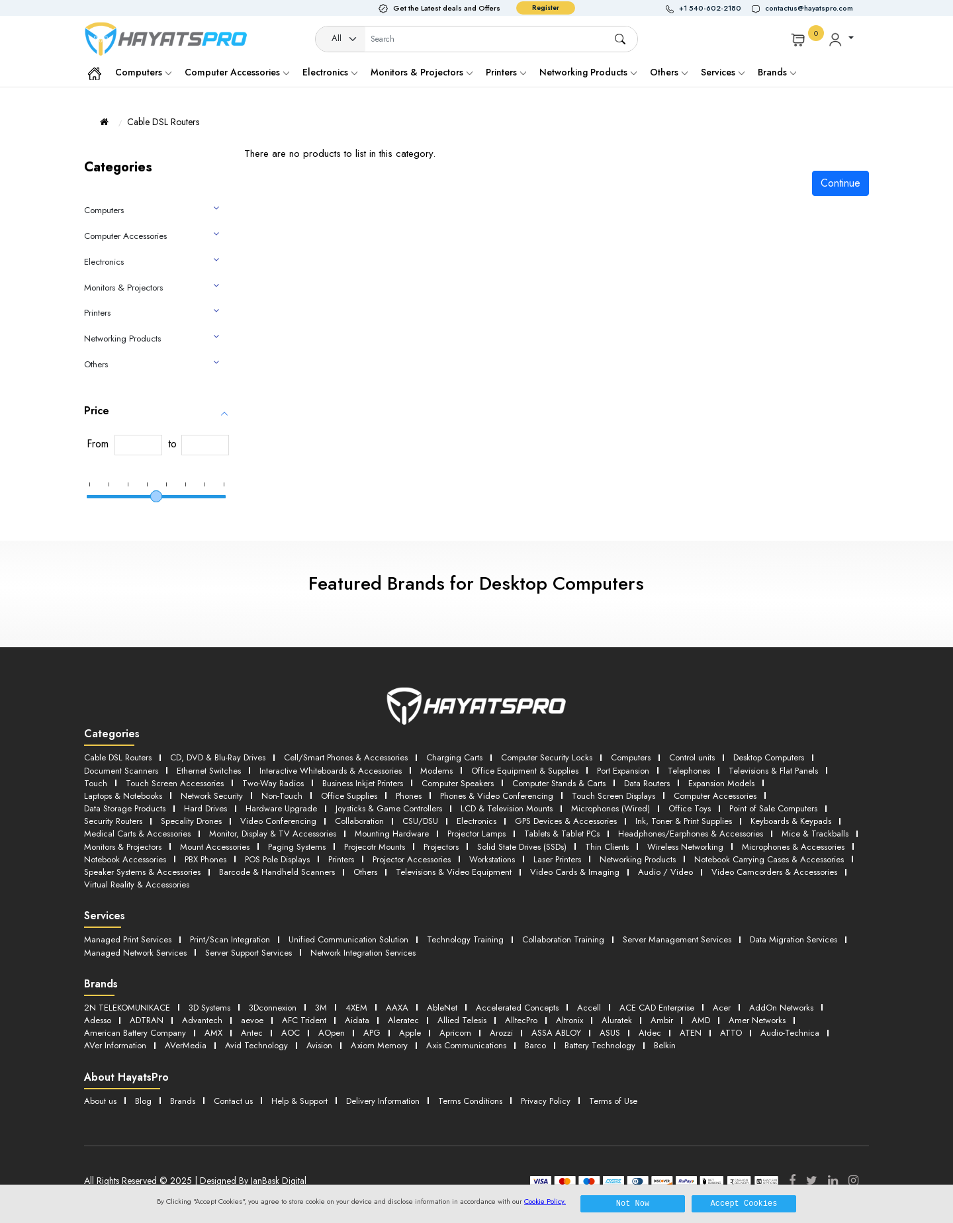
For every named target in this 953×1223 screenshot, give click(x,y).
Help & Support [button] (299, 1101)
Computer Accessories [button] (715, 796)
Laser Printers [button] (557, 859)
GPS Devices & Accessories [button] (566, 821)
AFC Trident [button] (304, 1020)
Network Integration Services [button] (363, 952)
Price (96, 410)
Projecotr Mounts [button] (374, 846)
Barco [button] (535, 1045)
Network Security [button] (212, 796)
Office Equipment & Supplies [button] (524, 770)
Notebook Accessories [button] (125, 859)
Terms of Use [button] (613, 1101)
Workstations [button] (492, 859)
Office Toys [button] (689, 808)
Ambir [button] (662, 1020)
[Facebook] (792, 1180)
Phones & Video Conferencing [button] (496, 796)
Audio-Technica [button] (789, 1032)
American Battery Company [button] (135, 1032)
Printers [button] (341, 859)
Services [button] (723, 72)
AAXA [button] (397, 1007)
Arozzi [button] (501, 1032)
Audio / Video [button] (665, 872)
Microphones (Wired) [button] (610, 808)
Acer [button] (722, 1007)
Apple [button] (410, 1032)
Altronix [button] (569, 1020)
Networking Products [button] (638, 859)
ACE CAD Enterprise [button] (656, 1007)
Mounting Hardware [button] (392, 833)
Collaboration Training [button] (563, 939)
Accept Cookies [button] (744, 1203)
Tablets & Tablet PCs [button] (562, 833)
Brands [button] (777, 72)
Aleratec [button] (403, 1020)
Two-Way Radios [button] (273, 783)
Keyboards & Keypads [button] (790, 821)
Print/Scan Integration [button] (230, 939)
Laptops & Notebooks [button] (123, 796)
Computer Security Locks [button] (546, 757)
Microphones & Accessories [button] (793, 846)
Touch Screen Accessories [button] (175, 783)
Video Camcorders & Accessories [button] (774, 872)
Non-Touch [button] (281, 796)
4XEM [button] (356, 1007)
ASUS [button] (610, 1032)
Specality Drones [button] (191, 821)
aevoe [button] (252, 1020)
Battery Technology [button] (600, 1045)
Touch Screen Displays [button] (613, 796)
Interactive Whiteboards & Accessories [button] (330, 770)
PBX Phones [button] (205, 859)
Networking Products (588, 72)
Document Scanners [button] (121, 770)
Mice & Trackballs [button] (815, 833)
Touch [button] (95, 783)
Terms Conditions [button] (470, 1101)
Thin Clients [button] (607, 846)
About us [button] (100, 1101)
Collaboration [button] (359, 821)
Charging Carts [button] (454, 757)
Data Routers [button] (647, 783)
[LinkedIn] (833, 1180)
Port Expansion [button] (623, 770)
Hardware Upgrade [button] (281, 808)
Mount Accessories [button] (215, 846)
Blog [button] (143, 1101)
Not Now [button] (632, 1203)
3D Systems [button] (209, 1007)
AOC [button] (290, 1032)
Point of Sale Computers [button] (773, 808)
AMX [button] (213, 1032)
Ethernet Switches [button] (209, 770)
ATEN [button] (691, 1032)
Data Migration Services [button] (793, 939)
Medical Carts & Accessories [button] (137, 833)
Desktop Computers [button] (768, 757)
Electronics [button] (476, 821)
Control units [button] (692, 757)
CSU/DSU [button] (420, 821)
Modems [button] (436, 770)
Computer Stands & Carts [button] (559, 783)
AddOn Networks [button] (781, 1007)
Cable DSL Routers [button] (118, 757)
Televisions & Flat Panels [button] (773, 770)
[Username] (489, 39)
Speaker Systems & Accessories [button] (142, 872)
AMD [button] (701, 1020)
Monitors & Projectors (422, 72)
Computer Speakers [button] (458, 783)
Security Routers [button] (113, 821)
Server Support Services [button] (248, 952)
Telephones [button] (689, 770)
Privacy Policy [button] (545, 1101)
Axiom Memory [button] (379, 1045)
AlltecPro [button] (521, 1020)
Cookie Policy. (545, 1201)
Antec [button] (252, 1032)
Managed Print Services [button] (127, 939)
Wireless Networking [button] (685, 846)
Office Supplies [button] (349, 796)
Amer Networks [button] (757, 1020)
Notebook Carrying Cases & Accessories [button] (769, 859)
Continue (840, 183)
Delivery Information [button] (383, 1101)
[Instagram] (853, 1180)
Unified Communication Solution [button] (348, 939)
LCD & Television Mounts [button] (507, 808)
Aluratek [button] (617, 1020)
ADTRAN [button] (146, 1020)
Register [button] (545, 8)
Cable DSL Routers (163, 121)
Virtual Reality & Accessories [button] (136, 884)
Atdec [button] (650, 1032)
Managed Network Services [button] (135, 952)
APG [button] (372, 1032)
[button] (709, 8)
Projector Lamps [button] (476, 833)
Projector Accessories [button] (412, 859)
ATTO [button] (731, 1032)
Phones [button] (409, 796)
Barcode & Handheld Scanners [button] (277, 872)
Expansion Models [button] (721, 783)
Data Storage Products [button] (124, 808)
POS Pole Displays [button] (277, 859)
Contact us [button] (233, 1101)
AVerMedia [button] (185, 1045)
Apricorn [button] (455, 1032)
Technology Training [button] (465, 939)
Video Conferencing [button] (278, 821)
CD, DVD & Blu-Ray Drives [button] (217, 757)
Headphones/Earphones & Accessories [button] (690, 833)
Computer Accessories (237, 72)
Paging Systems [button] (297, 846)
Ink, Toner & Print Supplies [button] (683, 821)
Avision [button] (319, 1045)
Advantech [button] (202, 1020)
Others (669, 72)
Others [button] (365, 872)
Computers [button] (631, 757)
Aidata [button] (357, 1020)
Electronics (329, 72)
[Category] (341, 39)
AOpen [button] (331, 1032)
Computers (143, 72)
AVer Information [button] (115, 1045)
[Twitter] (811, 1180)
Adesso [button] (97, 1020)
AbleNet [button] (442, 1007)
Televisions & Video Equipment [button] (454, 872)
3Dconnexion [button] (272, 1007)
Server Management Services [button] (677, 939)
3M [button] (321, 1007)
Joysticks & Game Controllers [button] (389, 808)
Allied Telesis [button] (461, 1020)
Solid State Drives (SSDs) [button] (522, 846)
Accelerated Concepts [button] (517, 1007)
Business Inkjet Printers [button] (362, 783)
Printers (506, 72)
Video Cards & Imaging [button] (574, 872)
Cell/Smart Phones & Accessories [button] (346, 757)
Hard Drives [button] (205, 808)
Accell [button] (589, 1007)
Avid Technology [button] (256, 1045)
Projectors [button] (441, 846)
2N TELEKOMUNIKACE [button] (127, 1007)
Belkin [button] (665, 1045)
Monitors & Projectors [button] (122, 846)
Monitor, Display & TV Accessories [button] (272, 833)
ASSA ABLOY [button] (556, 1032)
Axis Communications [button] (466, 1045)
